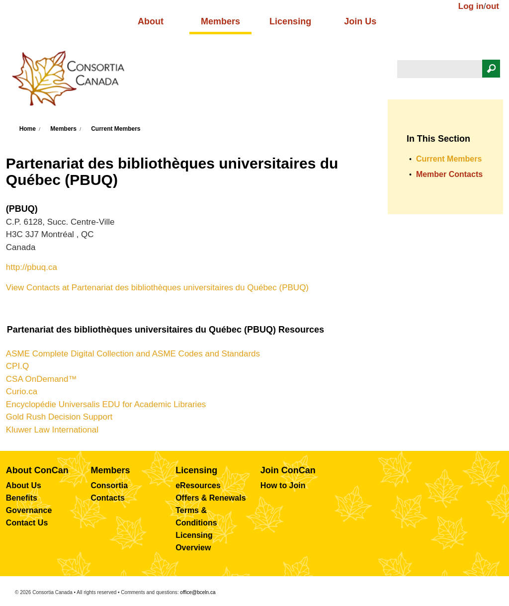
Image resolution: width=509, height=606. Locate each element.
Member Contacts (449, 174)
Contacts (108, 498)
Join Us (360, 21)
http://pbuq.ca (31, 267)
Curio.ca (21, 391)
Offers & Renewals (210, 498)
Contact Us (27, 523)
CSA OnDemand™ (41, 379)
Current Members (115, 128)
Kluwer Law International (52, 429)
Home (27, 128)
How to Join (283, 485)
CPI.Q (17, 366)
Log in (471, 6)
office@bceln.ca (197, 592)
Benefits (21, 498)
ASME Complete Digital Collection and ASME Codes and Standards (133, 353)
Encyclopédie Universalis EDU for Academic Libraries (106, 404)
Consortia (109, 485)
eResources (198, 485)
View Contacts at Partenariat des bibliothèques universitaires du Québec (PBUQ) (157, 287)
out (492, 6)
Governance (29, 510)
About (151, 21)
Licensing (290, 21)
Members (220, 21)
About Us (23, 485)
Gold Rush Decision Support (59, 417)
